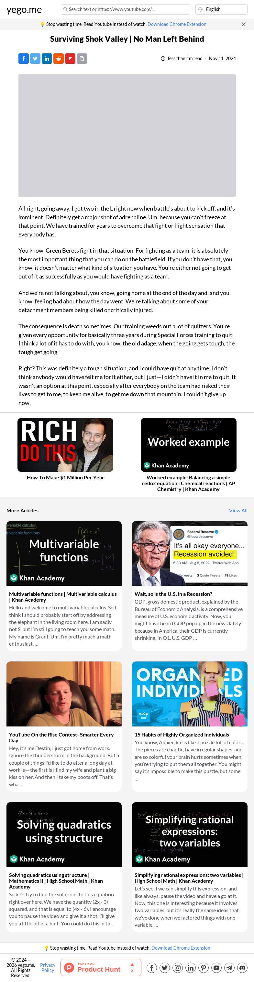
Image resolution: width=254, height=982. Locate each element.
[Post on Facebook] (23, 58)
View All (238, 510)
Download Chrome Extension (177, 24)
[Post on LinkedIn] (47, 58)
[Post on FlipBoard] (70, 58)
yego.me (24, 9)
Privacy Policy (47, 968)
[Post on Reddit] (58, 58)
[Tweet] (35, 58)
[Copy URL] (82, 58)
